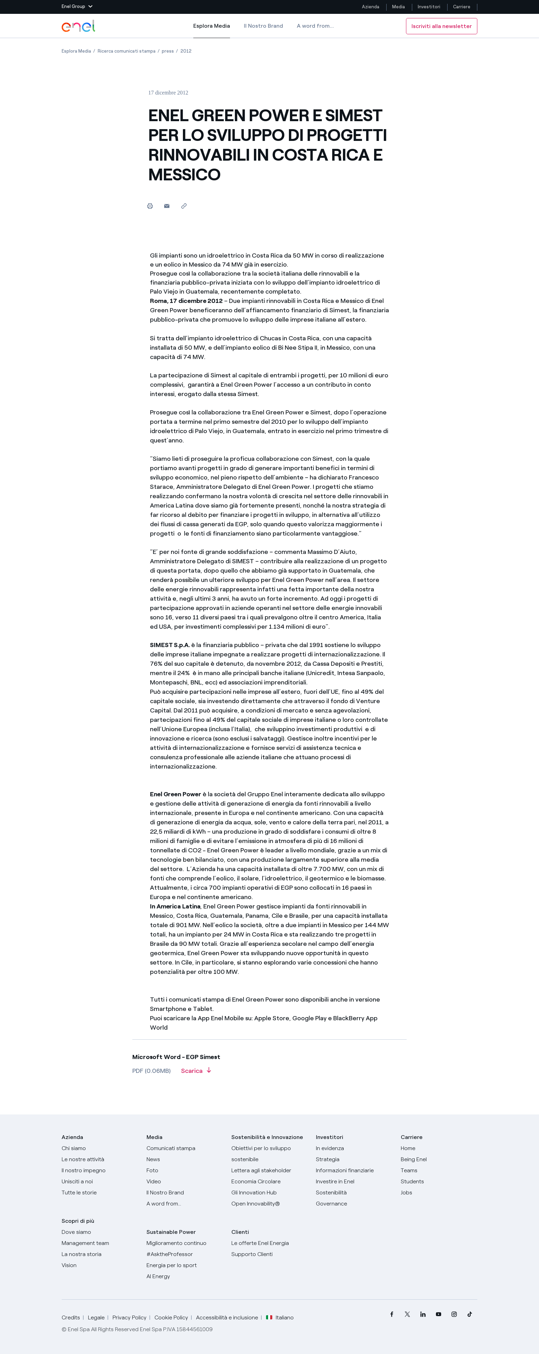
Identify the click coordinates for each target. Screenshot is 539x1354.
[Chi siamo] (100, 1148)
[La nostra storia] (100, 1254)
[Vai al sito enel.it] (269, 1243)
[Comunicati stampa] (185, 1148)
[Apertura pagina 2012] (186, 51)
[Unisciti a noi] (100, 1181)
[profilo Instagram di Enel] (454, 1314)
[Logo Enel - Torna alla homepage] (79, 26)
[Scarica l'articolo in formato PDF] (196, 1073)
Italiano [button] (280, 1317)
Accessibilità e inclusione (227, 1317)
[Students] (439, 1181)
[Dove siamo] (100, 1232)
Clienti (240, 1232)
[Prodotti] (100, 1159)
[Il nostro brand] (185, 1192)
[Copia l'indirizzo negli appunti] (184, 206)
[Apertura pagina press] (168, 51)
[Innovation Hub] (269, 1192)
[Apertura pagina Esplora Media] (76, 51)
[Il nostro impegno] (100, 1170)
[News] (185, 1159)
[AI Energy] (185, 1276)
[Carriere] (439, 1148)
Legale (96, 1317)
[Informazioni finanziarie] (354, 1170)
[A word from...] (185, 1203)
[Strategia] (354, 1159)
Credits (71, 1317)
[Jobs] (439, 1192)
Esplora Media (211, 30)
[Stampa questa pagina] (150, 206)
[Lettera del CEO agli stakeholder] (269, 1170)
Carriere (462, 6)
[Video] (185, 1181)
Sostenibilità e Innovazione (267, 1137)
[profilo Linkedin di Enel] (423, 1314)
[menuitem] (391, 1314)
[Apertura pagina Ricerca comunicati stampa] (127, 51)
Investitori (429, 6)
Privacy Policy (130, 1317)
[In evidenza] (354, 1148)
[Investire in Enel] (354, 1181)
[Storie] (100, 1192)
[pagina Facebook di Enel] (391, 1314)
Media (398, 6)
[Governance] (354, 1203)
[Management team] (100, 1243)
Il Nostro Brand (263, 26)
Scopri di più (78, 1221)
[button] (77, 7)
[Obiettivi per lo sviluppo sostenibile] (269, 1154)
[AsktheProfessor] (185, 1254)
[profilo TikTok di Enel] (469, 1314)
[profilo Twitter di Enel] (407, 1314)
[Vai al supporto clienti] (269, 1254)
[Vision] (100, 1265)
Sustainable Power (171, 1232)
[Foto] (185, 1170)
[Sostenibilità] (354, 1192)
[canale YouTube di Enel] (438, 1314)
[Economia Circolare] (269, 1181)
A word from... (315, 26)
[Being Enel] (439, 1159)
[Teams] (439, 1170)
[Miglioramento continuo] (185, 1243)
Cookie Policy (171, 1317)
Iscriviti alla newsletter (442, 26)
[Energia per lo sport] (185, 1265)
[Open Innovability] (269, 1203)
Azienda (370, 6)
